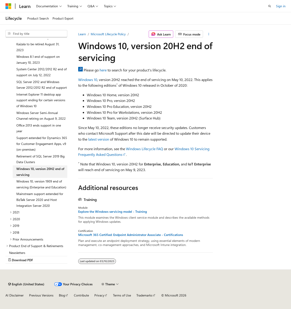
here (103, 70)
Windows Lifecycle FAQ (144, 148)
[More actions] (209, 34)
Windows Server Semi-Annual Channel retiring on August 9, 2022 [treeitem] (41, 116)
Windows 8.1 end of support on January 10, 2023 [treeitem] (38, 59)
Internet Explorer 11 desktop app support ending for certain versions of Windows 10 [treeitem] (40, 100)
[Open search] (269, 6)
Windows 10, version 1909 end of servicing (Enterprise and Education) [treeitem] (41, 184)
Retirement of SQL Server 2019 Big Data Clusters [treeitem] (40, 159)
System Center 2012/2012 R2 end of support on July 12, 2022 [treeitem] (41, 72)
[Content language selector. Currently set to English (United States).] (26, 284)
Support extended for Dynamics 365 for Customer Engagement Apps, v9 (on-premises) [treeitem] (41, 144)
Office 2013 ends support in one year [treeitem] (38, 128)
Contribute (81, 295)
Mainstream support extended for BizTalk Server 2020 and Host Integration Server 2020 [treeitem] (39, 200)
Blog (62, 295)
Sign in (281, 6)
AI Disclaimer (14, 295)
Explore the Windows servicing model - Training (112, 212)
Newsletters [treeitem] (17, 253)
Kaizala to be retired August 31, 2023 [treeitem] (37, 47)
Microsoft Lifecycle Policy (108, 34)
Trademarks (144, 295)
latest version (98, 139)
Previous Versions (41, 295)
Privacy (99, 295)
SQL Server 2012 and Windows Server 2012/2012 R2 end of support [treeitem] (41, 85)
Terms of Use (122, 295)
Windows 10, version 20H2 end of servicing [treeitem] (40, 172)
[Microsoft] (8, 6)
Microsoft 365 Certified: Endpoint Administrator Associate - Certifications (130, 235)
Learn (82, 34)
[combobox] (36, 33)
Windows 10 (87, 79)
